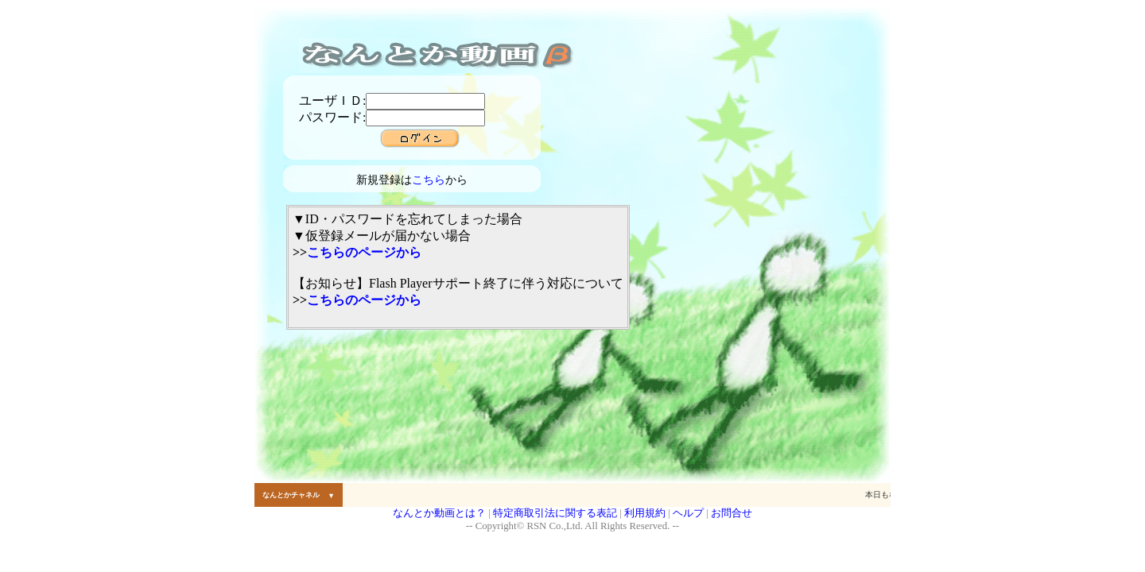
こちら (428, 179)
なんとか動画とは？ (439, 513)
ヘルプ (688, 513)
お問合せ (731, 513)
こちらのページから (364, 252)
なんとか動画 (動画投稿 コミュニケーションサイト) (437, 55)
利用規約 (645, 513)
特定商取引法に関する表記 (555, 513)
